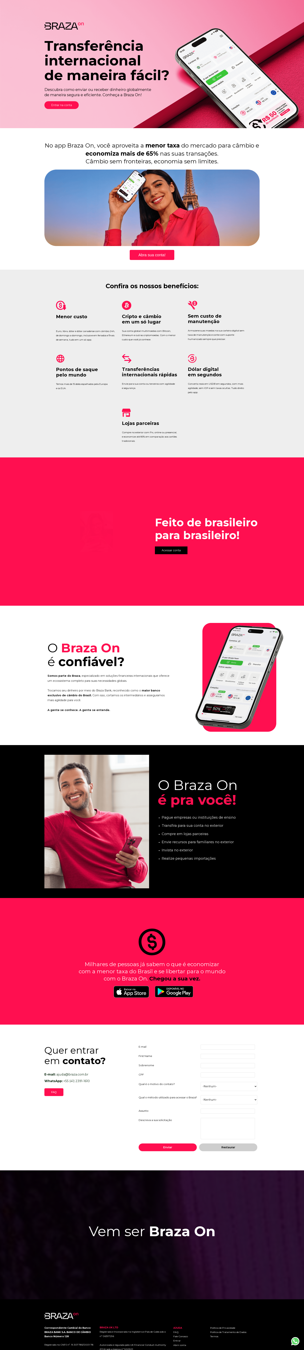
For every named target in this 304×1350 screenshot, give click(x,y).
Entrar (177, 1340)
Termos (214, 1336)
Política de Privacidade (222, 1327)
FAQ (176, 1332)
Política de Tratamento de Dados (228, 1332)
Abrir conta (179, 1345)
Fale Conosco (180, 1336)
